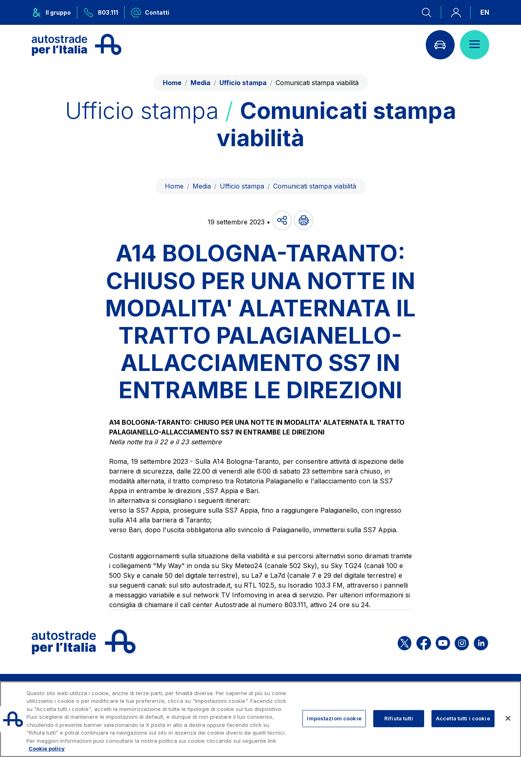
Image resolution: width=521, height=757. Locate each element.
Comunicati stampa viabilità (314, 186)
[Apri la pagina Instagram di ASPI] (462, 642)
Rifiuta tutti (398, 718)
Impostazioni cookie (334, 718)
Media (202, 186)
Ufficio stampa (242, 186)
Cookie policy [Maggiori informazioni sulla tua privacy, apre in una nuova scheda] (46, 748)
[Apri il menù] (474, 44)
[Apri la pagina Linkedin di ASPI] (481, 642)
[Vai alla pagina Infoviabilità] (440, 44)
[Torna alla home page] (76, 45)
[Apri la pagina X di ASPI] (405, 642)
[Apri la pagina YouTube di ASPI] (443, 642)
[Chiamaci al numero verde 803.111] (101, 12)
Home (172, 83)
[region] (260, 719)
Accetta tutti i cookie (463, 718)
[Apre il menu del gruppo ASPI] (54, 12)
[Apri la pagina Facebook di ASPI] (423, 642)
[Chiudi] (508, 718)
